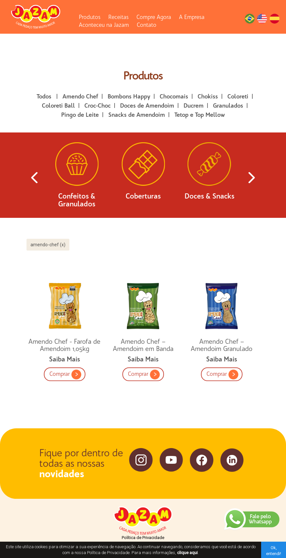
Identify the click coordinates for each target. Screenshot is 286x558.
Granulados (228, 105)
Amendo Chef (80, 96)
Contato (146, 25)
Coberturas (143, 174)
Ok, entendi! (273, 550)
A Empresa (192, 17)
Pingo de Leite (80, 114)
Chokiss (208, 96)
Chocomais (174, 96)
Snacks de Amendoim (136, 114)
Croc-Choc (97, 105)
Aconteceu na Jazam (104, 25)
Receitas (118, 17)
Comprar (65, 409)
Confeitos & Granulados (76, 178)
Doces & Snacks (209, 174)
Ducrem (194, 105)
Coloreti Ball (58, 105)
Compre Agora (153, 17)
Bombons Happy (129, 96)
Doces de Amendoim (147, 105)
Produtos (89, 17)
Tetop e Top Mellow (199, 114)
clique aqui (187, 552)
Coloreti (237, 96)
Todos (44, 96)
